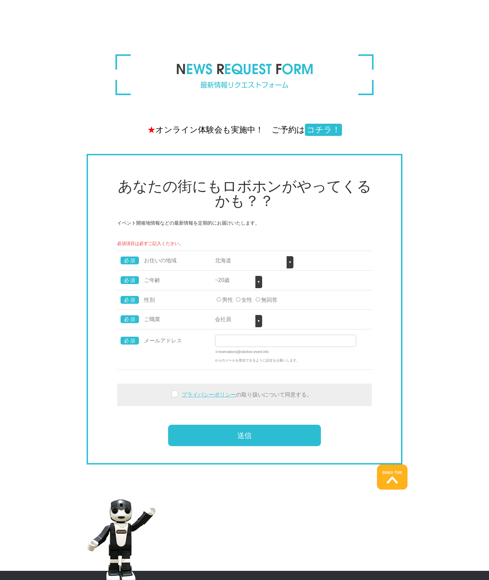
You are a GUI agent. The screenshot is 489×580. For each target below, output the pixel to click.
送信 (244, 435)
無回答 (269, 300)
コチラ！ (323, 129)
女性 (246, 300)
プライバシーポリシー (209, 395)
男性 (227, 300)
